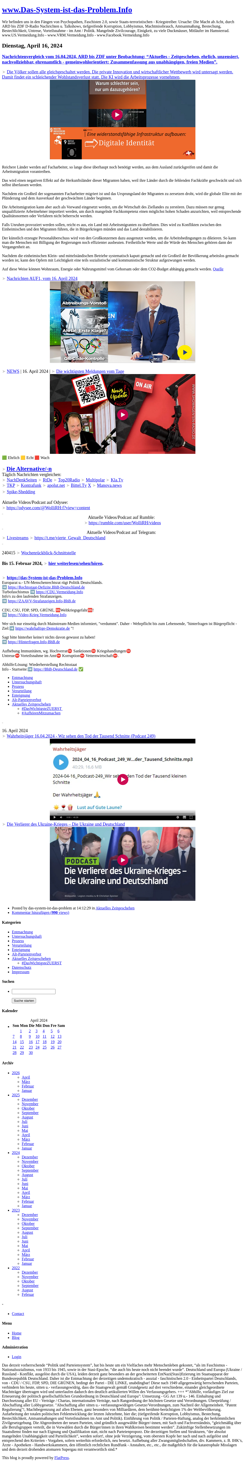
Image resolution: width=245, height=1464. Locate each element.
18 (45, 1042)
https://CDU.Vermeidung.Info (59, 592)
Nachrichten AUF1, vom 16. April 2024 (42, 278)
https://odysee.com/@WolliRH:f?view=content (48, 507)
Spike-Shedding (21, 491)
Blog (15, 1337)
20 (59, 1042)
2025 (16, 1095)
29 (22, 1053)
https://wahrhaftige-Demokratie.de (42, 628)
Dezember (30, 1099)
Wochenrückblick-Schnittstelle (48, 552)
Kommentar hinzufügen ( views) (40, 912)
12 (53, 1036)
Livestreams (18, 537)
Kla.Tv (117, 479)
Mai (25, 1130)
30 (31, 1053)
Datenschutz (21, 967)
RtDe (47, 479)
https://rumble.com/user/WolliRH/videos (125, 522)
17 (37, 1042)
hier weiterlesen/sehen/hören (75, 563)
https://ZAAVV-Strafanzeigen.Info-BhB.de (42, 601)
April (26, 1077)
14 (15, 1042)
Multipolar (95, 479)
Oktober (28, 1108)
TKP (11, 485)
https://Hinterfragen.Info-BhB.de (34, 642)
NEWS (13, 371)
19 (53, 1042)
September (30, 1113)
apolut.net (56, 485)
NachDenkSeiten (22, 479)
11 (44, 1036)
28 (15, 1053)
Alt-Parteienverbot (26, 700)
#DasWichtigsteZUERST (42, 709)
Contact (18, 1314)
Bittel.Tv (79, 485)
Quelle (218, 269)
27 (59, 1047)
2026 (16, 1073)
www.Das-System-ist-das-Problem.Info (67, 9)
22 (22, 1047)
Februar (28, 1086)
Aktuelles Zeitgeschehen (31, 704)
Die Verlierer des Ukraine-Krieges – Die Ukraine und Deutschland (66, 824)
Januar (27, 1090)
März (26, 1082)
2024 (16, 1153)
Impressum (20, 972)
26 (53, 1047)
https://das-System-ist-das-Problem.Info (44, 577)
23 (31, 1047)
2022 (16, 1268)
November (30, 1104)
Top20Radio (69, 479)
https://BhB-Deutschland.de (55, 669)
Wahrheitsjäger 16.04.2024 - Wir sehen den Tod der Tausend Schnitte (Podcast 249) (81, 736)
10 (37, 1036)
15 (22, 1042)
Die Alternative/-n (29, 468)
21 (15, 1047)
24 (37, 1047)
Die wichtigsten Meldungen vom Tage (90, 371)
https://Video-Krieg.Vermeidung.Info (37, 615)
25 (45, 1047)
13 (59, 1036)
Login (16, 1357)
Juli (24, 1121)
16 (31, 1042)
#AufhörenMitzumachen (41, 713)
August (27, 1117)
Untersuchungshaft (27, 682)
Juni (25, 1126)
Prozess (18, 686)
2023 (16, 1210)
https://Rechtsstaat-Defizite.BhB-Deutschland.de (46, 587)
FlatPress (61, 1458)
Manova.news (109, 485)
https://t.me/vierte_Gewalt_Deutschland (69, 537)
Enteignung (21, 695)
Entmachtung (22, 677)
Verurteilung (22, 691)
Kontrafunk (31, 485)
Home (16, 1333)
